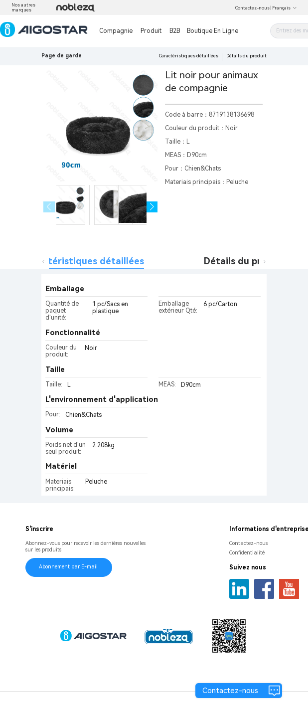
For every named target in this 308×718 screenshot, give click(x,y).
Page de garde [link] (61, 55)
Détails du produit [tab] (244, 261)
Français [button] (284, 7)
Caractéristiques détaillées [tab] (83, 261)
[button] (152, 207)
